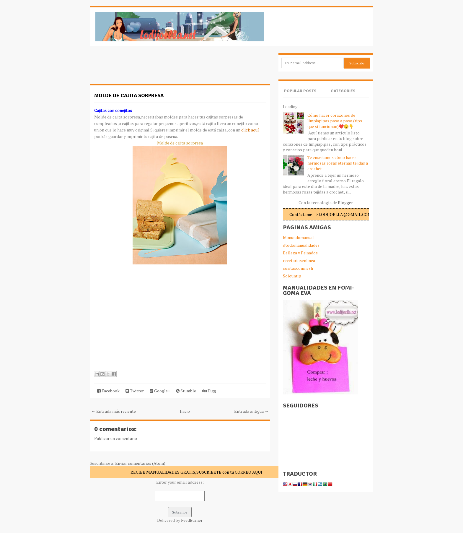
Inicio (185, 411)
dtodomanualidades (301, 245)
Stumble (186, 391)
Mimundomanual (298, 237)
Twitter (134, 391)
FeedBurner (192, 520)
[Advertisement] (137, 68)
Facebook (108, 391)
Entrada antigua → (251, 411)
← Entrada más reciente (113, 411)
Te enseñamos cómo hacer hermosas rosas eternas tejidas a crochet (337, 163)
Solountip (292, 276)
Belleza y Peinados (300, 253)
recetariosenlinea (299, 260)
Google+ (160, 391)
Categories (343, 90)
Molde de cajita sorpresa (129, 95)
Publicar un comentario (115, 438)
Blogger (345, 202)
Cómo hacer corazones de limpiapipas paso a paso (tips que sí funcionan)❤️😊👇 (334, 120)
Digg (209, 391)
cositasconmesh (298, 268)
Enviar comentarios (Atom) (140, 463)
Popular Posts (300, 90)
